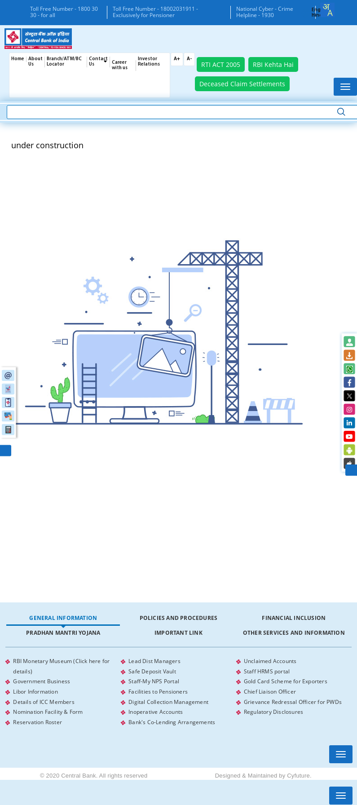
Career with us (120, 65)
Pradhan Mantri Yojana (63, 633)
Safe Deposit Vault (152, 671)
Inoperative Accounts (155, 710)
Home (17, 59)
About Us (35, 62)
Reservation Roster (37, 720)
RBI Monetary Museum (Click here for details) (61, 666)
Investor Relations (149, 62)
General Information (63, 618)
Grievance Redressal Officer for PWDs (293, 700)
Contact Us (98, 62)
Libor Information (35, 690)
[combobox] (327, 10)
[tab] (63, 618)
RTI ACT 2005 (220, 64)
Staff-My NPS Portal (153, 681)
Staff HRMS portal (267, 671)
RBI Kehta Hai (273, 64)
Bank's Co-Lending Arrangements (171, 720)
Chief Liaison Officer (270, 690)
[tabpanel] (178, 690)
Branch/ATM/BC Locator (64, 62)
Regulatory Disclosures (273, 710)
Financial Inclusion (294, 618)
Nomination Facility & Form (48, 710)
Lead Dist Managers (154, 661)
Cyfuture (298, 773)
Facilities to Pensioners (158, 690)
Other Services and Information (294, 633)
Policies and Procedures (179, 618)
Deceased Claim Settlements (242, 84)
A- (189, 59)
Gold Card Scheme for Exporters (285, 681)
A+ (177, 59)
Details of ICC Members (43, 700)
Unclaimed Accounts (270, 661)
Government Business (41, 681)
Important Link (178, 633)
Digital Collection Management (168, 700)
